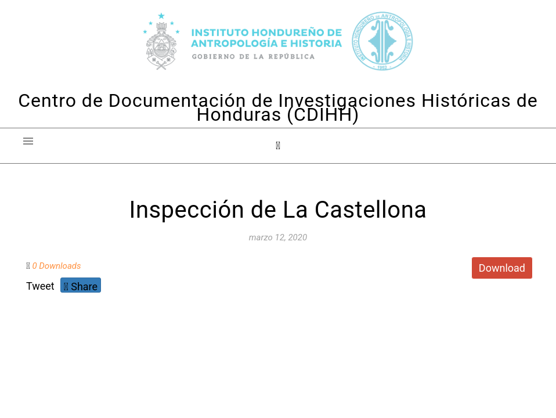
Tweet (40, 286)
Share (81, 286)
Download (502, 268)
